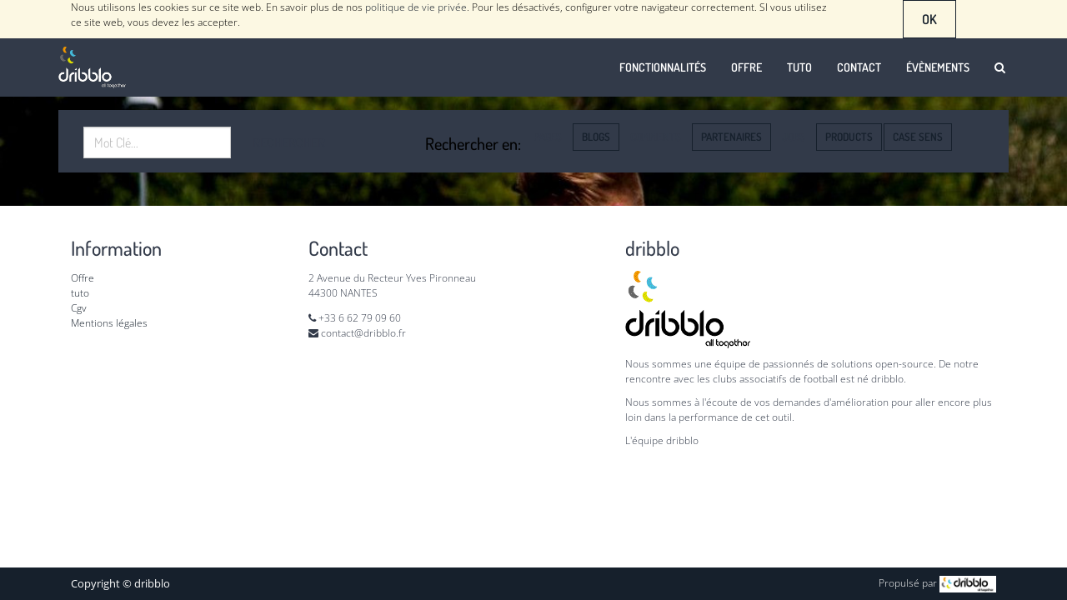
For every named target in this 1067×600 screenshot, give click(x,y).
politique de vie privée (416, 7)
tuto (80, 293)
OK (929, 19)
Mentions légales (109, 323)
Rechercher (289, 142)
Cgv (79, 308)
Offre (84, 278)
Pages (548, 136)
